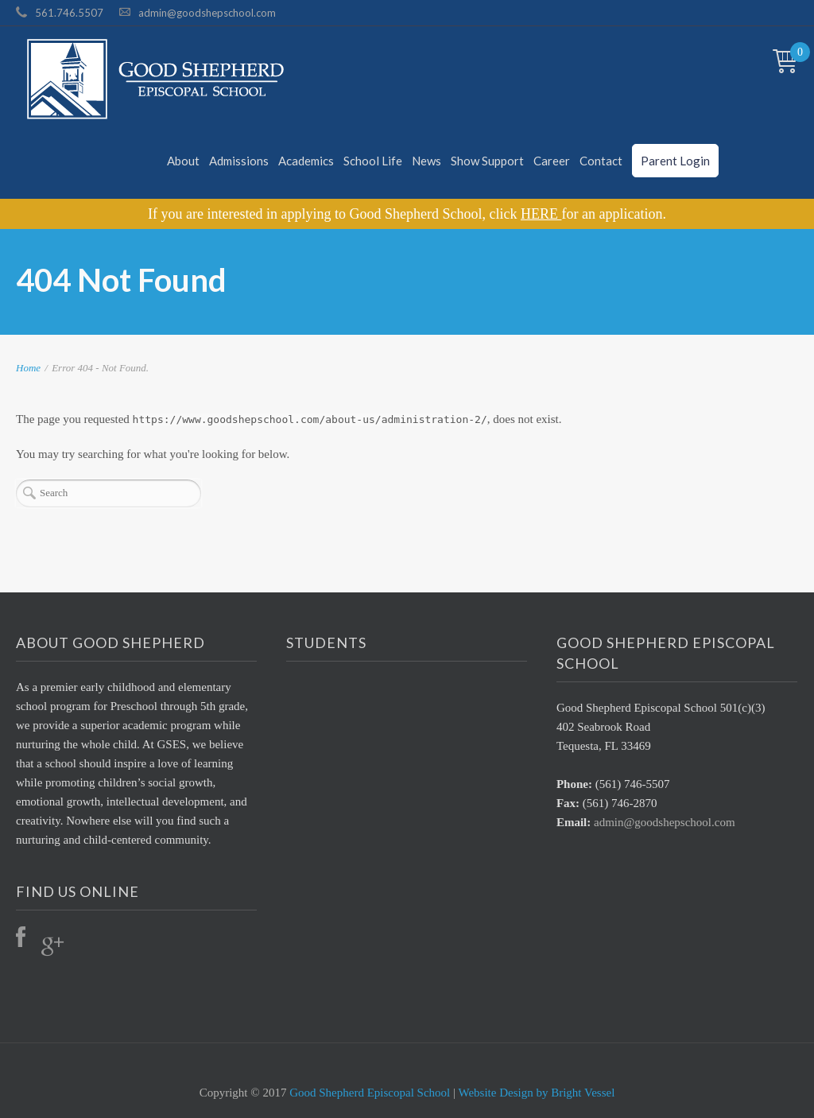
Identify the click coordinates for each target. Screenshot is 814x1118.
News (426, 160)
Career (551, 160)
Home (28, 368)
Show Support (487, 160)
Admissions (239, 160)
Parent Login (675, 160)
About (183, 160)
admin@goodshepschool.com (207, 12)
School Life (372, 160)
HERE (541, 214)
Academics (306, 160)
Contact (600, 160)
